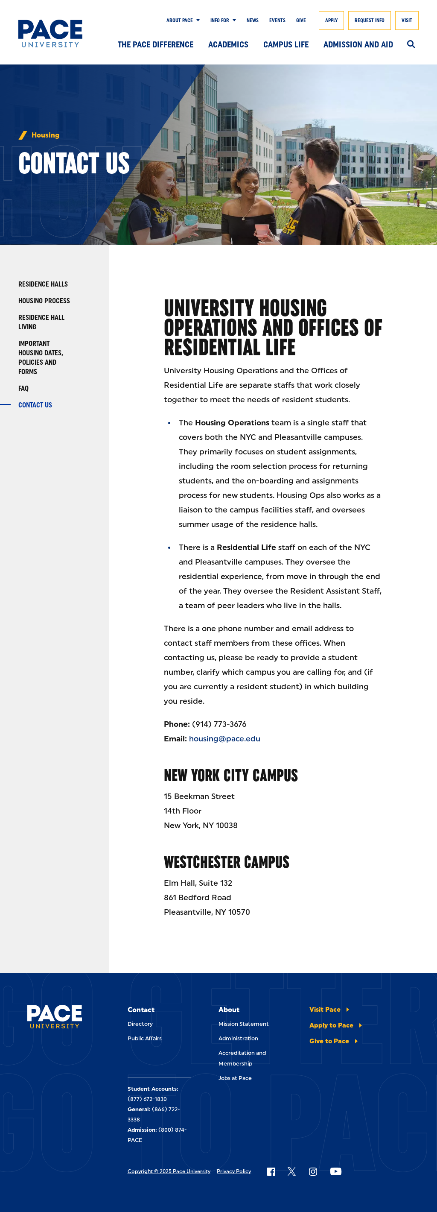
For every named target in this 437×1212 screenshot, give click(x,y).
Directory (140, 1024)
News (253, 20)
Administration (238, 1038)
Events (277, 20)
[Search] (411, 45)
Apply (331, 20)
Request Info (370, 20)
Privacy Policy (234, 1171)
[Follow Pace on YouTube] (335, 1171)
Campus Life (286, 44)
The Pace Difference (155, 44)
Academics (228, 44)
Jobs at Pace (235, 1078)
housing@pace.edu (224, 739)
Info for (219, 20)
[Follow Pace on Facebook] (271, 1171)
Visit (407, 20)
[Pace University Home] (50, 33)
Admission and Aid (358, 44)
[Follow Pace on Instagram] (312, 1171)
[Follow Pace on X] (292, 1171)
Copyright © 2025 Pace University (169, 1171)
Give (301, 20)
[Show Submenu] (196, 20)
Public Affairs (145, 1038)
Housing (45, 135)
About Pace (179, 20)
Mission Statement (243, 1024)
